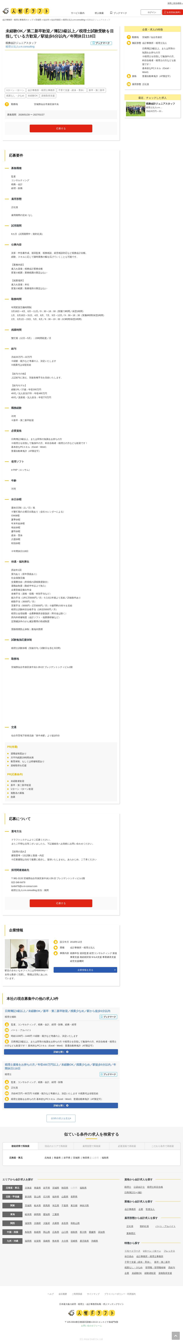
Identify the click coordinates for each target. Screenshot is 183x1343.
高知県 (101, 1231)
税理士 (8, 1074)
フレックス (169, 1250)
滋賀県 (28, 1222)
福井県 (55, 1196)
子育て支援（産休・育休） (138, 1261)
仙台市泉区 (56, 20)
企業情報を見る (85, 970)
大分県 (64, 1240)
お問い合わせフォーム (91, 1325)
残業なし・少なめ (134, 1267)
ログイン (152, 12)
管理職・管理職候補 (155, 1267)
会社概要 (63, 1293)
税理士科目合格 (155, 1186)
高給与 (171, 1267)
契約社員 (144, 1225)
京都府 (37, 1222)
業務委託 (130, 1233)
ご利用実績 (77, 1293)
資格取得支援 (165, 1272)
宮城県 (38, 20)
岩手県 (67, 1157)
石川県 (46, 1196)
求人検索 (99, 13)
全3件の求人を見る (60, 1118)
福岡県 (28, 1240)
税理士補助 (10, 1017)
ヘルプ (51, 1293)
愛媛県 (92, 1231)
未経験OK (137, 1272)
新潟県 (28, 1196)
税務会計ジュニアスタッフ (98, 20)
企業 (141, 1208)
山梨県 (64, 1196)
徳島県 (74, 1231)
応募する (61, 128)
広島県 (55, 1231)
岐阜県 (28, 1213)
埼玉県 (55, 1205)
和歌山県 (75, 1222)
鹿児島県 (84, 1240)
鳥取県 (28, 1231)
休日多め (129, 1255)
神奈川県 (84, 1205)
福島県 (105, 1157)
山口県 (64, 1231)
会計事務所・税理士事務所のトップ (17, 20)
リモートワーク (132, 1250)
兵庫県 (55, 1222)
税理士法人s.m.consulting (74, 20)
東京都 (74, 1205)
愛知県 (46, 1213)
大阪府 (46, 1222)
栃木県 (37, 1205)
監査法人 (150, 1208)
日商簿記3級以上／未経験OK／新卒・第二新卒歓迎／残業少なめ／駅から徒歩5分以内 (60, 1011)
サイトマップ (93, 1293)
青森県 (57, 1157)
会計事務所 (130, 1208)
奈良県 (64, 1222)
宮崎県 (74, 1240)
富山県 (37, 1196)
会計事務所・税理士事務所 (149, 1255)
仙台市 (46, 20)
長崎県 (46, 1240)
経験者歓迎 (150, 1272)
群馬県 (46, 1205)
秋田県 (86, 1157)
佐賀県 (37, 1240)
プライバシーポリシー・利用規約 (120, 1293)
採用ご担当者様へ (175, 3)
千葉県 (64, 1205)
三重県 (55, 1213)
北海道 (47, 1157)
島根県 (37, 1231)
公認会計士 (139, 1186)
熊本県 (55, 1240)
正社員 (129, 1225)
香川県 (83, 1231)
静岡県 (37, 1213)
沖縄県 (94, 1240)
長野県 (74, 1196)
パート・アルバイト (165, 1225)
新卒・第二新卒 (162, 1261)
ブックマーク (120, 13)
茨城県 (28, 1205)
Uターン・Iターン (152, 1250)
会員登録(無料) (174, 12)
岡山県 (46, 1231)
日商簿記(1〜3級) (133, 1192)
